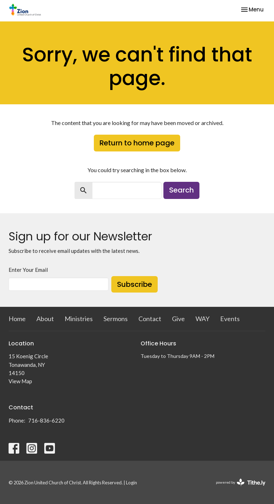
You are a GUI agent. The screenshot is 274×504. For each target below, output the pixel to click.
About (45, 319)
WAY (202, 319)
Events (230, 319)
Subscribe (134, 284)
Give (178, 319)
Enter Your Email (28, 269)
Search (181, 190)
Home (17, 319)
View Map (20, 381)
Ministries (79, 319)
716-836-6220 (46, 420)
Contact (149, 319)
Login (131, 482)
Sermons (115, 319)
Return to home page (137, 143)
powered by (240, 482)
